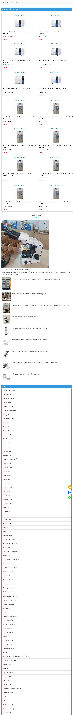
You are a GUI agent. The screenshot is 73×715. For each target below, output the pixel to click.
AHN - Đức (6, 547)
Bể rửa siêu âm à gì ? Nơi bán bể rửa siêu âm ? (26, 374)
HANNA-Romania (8, 648)
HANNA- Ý (6, 612)
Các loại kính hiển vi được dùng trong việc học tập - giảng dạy (30, 351)
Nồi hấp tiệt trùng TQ (11, 9)
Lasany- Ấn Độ (7, 676)
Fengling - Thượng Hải (10, 459)
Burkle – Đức (7, 664)
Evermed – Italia (8, 692)
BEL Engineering (8, 632)
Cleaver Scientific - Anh (10, 596)
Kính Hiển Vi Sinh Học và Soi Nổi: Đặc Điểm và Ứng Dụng (29, 294)
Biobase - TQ (7, 455)
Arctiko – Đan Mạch (9, 531)
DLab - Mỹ (6, 515)
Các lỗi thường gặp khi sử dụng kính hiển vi (25, 316)
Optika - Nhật (7, 402)
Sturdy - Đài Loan (8, 415)
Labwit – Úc (6, 576)
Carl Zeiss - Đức (8, 439)
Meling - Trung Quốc (9, 624)
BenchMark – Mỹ (8, 580)
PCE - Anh (6, 652)
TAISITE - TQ (7, 713)
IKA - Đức (6, 427)
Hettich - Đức (7, 447)
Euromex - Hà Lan (8, 398)
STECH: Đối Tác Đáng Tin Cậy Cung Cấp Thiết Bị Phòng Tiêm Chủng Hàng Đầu (36, 279)
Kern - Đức (6, 680)
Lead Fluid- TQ (7, 644)
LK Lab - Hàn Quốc (9, 539)
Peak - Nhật (6, 527)
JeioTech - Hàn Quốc (9, 709)
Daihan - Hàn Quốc (9, 390)
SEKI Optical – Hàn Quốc (11, 560)
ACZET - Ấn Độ (8, 705)
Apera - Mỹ (6, 479)
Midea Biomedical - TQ (10, 672)
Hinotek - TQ (7, 491)
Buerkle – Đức (7, 535)
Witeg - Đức (6, 556)
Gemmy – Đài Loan (9, 588)
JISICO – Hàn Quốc (9, 572)
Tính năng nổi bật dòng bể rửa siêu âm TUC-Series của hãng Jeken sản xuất (34, 362)
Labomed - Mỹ (7, 487)
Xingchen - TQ (7, 467)
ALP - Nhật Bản (8, 620)
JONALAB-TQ (7, 636)
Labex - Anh (6, 511)
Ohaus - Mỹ (6, 483)
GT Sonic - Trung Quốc (10, 616)
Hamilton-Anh (7, 394)
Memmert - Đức (8, 435)
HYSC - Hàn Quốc (9, 604)
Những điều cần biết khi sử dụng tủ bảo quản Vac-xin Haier (29, 328)
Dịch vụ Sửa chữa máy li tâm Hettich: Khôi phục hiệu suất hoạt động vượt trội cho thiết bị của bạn (41, 305)
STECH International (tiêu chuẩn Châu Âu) (16, 656)
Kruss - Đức (6, 443)
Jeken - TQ (6, 471)
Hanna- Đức (7, 684)
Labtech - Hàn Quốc (9, 410)
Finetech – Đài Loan (9, 584)
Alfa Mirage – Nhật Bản (10, 543)
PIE (4, 701)
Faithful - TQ (7, 463)
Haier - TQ (6, 507)
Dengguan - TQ (8, 640)
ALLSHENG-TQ (8, 628)
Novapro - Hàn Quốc (9, 600)
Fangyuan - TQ (7, 499)
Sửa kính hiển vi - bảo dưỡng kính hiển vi (15, 269)
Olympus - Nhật (8, 406)
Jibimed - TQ (7, 451)
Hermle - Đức (7, 523)
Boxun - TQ (6, 668)
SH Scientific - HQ (8, 592)
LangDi (5, 696)
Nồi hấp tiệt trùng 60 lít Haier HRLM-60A (53, 88)
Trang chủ (4, 2)
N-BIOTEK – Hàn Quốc (10, 568)
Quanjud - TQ (7, 503)
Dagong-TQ (6, 608)
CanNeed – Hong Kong (10, 551)
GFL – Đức (6, 564)
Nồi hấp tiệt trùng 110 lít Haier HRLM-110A (53, 60)
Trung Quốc (6, 495)
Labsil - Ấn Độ (7, 519)
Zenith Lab (6, 475)
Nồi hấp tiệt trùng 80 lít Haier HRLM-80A (16, 88)
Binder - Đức (7, 431)
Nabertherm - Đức (8, 419)
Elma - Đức (6, 423)
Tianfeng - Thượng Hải (10, 660)
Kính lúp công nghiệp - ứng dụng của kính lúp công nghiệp (29, 339)
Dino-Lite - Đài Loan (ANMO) (12, 688)
